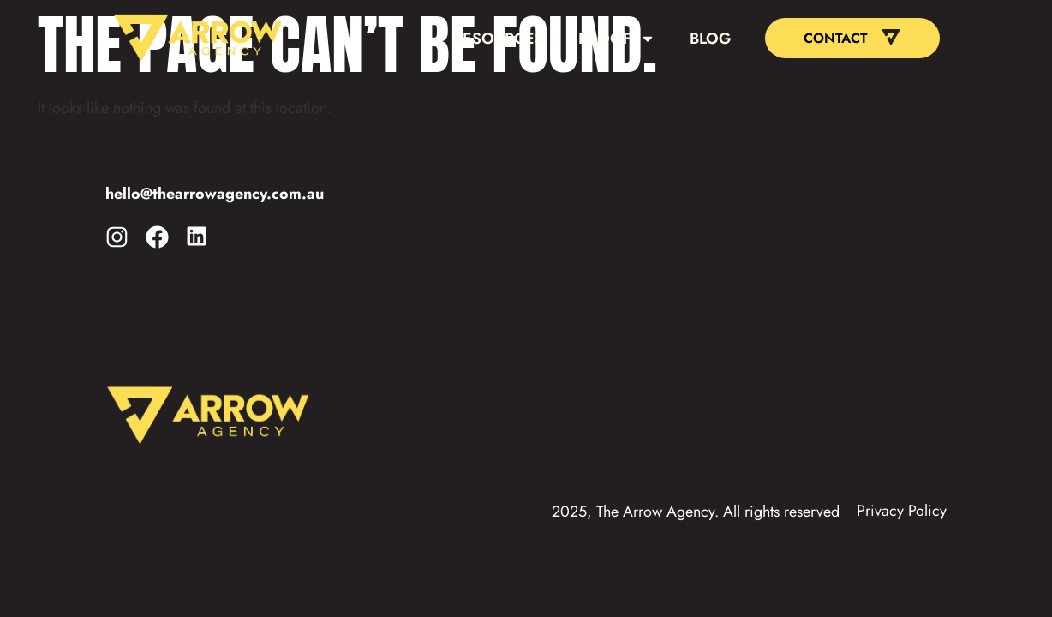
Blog (710, 38)
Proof (616, 38)
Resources (498, 38)
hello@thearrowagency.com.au (214, 194)
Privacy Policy (902, 511)
